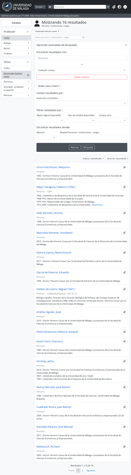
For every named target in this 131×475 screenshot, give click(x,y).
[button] (114, 7)
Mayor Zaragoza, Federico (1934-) (55, 187)
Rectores (16, 96)
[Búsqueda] (80, 7)
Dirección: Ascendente (117, 158)
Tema (7, 62)
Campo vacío (105, 115)
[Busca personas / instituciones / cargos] (57, 37)
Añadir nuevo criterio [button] (48, 86)
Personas (16, 82)
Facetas (16, 23)
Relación (40, 132)
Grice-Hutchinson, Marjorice (53, 167)
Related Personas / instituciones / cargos (79, 132)
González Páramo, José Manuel (54, 426)
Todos (7, 37)
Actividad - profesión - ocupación (16, 88)
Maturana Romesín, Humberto (54, 232)
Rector (16, 49)
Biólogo (16, 44)
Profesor (16, 54)
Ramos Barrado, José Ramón (53, 387)
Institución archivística (47, 98)
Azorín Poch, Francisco (49, 341)
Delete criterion (81, 77)
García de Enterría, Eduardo (52, 272)
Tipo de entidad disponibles (81, 115)
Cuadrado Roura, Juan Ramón (53, 407)
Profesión (9, 31)
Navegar (39, 7)
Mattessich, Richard (48, 446)
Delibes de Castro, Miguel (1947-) (55, 289)
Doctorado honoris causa (16, 75)
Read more (97, 204)
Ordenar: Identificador (92, 158)
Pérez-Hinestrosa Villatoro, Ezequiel (57, 331)
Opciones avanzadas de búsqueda (56, 45)
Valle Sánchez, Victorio (49, 212)
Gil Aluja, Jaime (45, 361)
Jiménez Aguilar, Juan (48, 312)
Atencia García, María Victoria (53, 252)
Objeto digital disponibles (48, 115)
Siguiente (90, 470)
